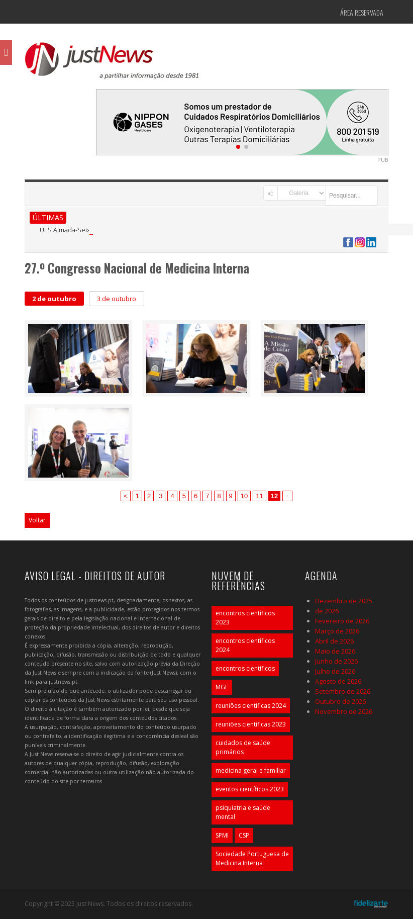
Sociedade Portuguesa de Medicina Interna (252, 858)
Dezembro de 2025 (343, 600)
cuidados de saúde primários (243, 747)
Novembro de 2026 (343, 711)
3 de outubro (116, 298)
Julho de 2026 (335, 671)
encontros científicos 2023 (245, 617)
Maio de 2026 (335, 651)
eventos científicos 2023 (250, 789)
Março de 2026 (337, 630)
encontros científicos (245, 668)
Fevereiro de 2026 (342, 620)
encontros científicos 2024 (245, 645)
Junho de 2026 (336, 661)
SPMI (222, 835)
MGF (222, 687)
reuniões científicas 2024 (251, 705)
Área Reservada (361, 12)
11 (259, 496)
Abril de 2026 (334, 641)
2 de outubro (54, 298)
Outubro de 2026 (340, 701)
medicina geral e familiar (251, 770)
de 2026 (327, 610)
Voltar (37, 520)
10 (244, 496)
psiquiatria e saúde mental (243, 812)
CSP (244, 835)
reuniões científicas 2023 (251, 724)
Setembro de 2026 (342, 691)
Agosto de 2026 (338, 681)
